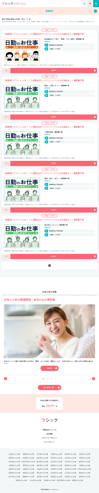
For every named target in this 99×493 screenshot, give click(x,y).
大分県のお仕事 (35, 480)
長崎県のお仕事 (84, 477)
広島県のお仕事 (56, 473)
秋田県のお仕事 (70, 454)
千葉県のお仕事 (84, 458)
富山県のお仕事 (56, 462)
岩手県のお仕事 (42, 454)
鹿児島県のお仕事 (63, 480)
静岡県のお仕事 (56, 465)
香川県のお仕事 (14, 477)
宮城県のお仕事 (56, 454)
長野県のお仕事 (28, 465)
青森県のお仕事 (28, 454)
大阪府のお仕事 (42, 469)
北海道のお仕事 (14, 454)
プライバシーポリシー (49, 438)
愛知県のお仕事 (70, 465)
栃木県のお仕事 (42, 458)
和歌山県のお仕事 (84, 469)
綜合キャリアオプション (49, 424)
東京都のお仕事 (14, 462)
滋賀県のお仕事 (14, 469)
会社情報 (49, 434)
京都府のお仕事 (28, 469)
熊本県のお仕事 (21, 480)
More (73, 70)
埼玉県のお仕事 (70, 458)
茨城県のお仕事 (28, 458)
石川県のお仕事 (70, 462)
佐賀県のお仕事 (70, 477)
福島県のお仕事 (14, 458)
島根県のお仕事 (28, 473)
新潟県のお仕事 (42, 462)
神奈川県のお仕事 (28, 462)
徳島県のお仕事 (84, 473)
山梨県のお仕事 (14, 465)
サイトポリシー (49, 442)
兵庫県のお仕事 (56, 469)
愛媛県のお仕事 (28, 477)
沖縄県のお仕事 (77, 480)
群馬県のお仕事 (56, 458)
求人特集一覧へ (52, 387)
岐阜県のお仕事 (42, 465)
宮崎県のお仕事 (49, 480)
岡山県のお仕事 (42, 473)
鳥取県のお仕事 (14, 473)
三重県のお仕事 (84, 465)
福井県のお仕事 (84, 462)
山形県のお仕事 (84, 454)
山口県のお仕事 (70, 473)
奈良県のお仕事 (70, 469)
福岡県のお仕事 (56, 477)
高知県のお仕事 (42, 477)
